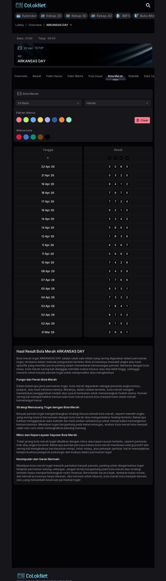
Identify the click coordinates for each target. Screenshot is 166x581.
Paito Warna (75, 76)
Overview (20, 76)
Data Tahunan (153, 76)
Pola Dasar (95, 76)
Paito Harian (54, 76)
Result (37, 76)
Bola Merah (115, 77)
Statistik (133, 76)
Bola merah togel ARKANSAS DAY (38, 358)
